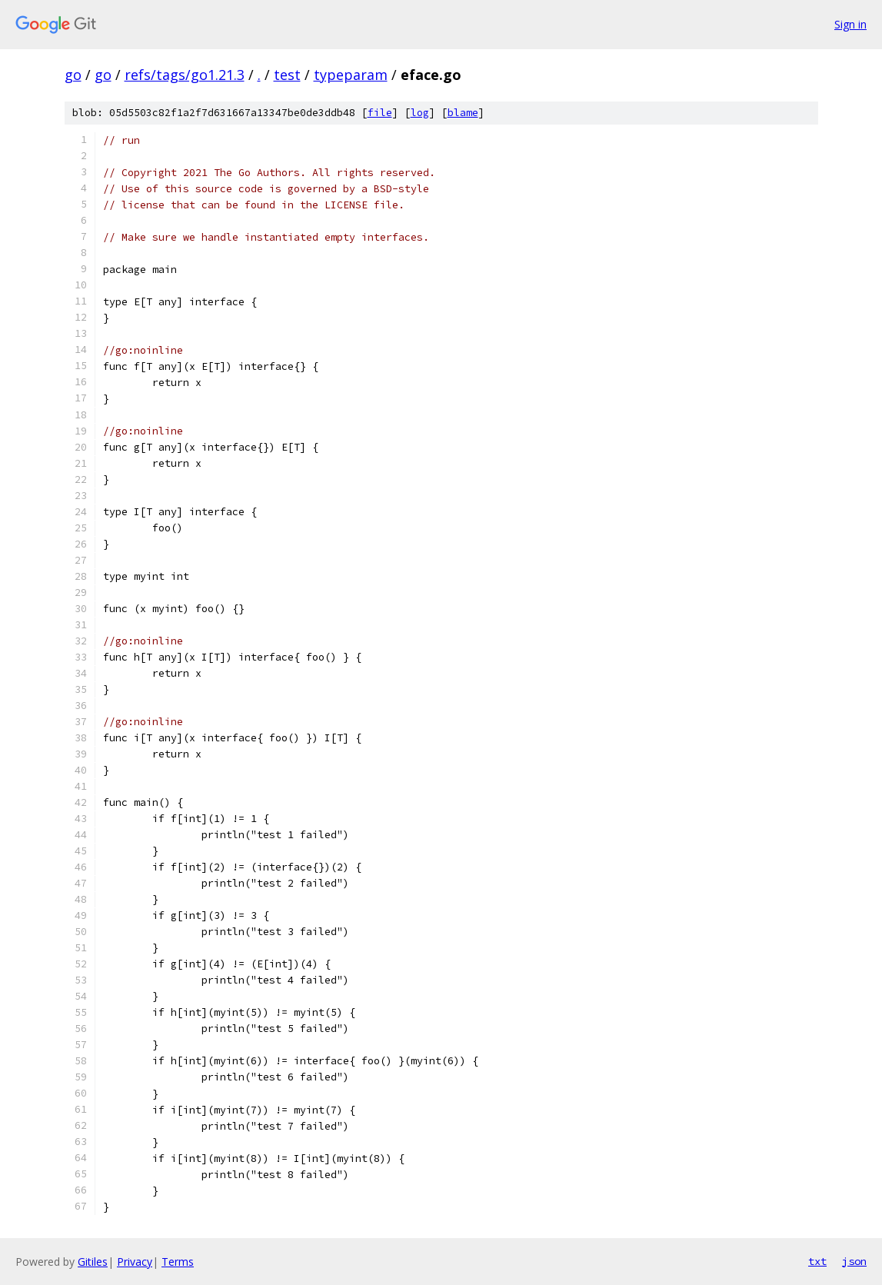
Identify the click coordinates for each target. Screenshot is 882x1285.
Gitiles (93, 1261)
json (854, 1261)
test (287, 74)
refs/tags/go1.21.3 (185, 74)
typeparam (351, 74)
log (420, 112)
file (380, 112)
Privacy (134, 1261)
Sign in (850, 24)
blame (463, 112)
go (73, 74)
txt (817, 1261)
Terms (177, 1261)
